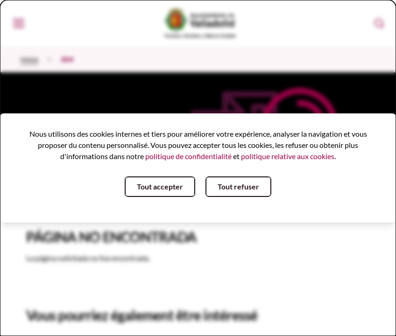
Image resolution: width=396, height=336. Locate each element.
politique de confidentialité (188, 156)
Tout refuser (238, 186)
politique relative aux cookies (287, 156)
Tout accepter (160, 186)
